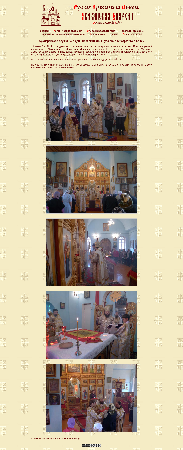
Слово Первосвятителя (101, 31)
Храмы (114, 34)
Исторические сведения (67, 31)
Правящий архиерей (132, 31)
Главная (44, 31)
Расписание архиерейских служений (63, 34)
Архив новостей (132, 34)
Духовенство (97, 34)
